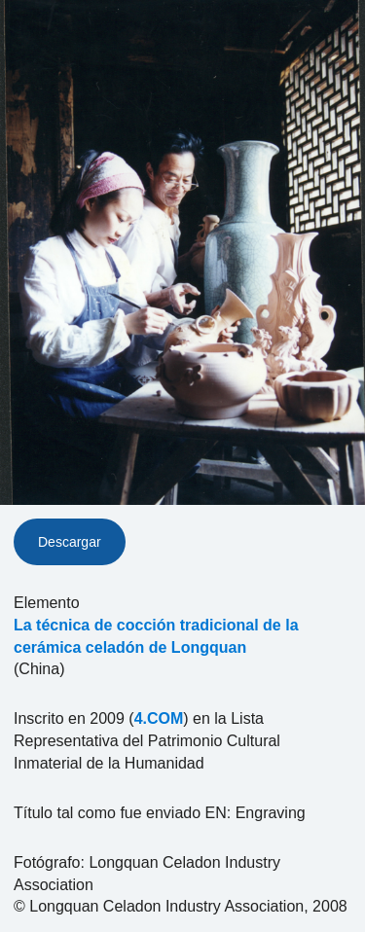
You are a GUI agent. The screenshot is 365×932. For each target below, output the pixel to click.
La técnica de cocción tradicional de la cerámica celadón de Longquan (156, 636)
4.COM (159, 718)
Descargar (69, 542)
